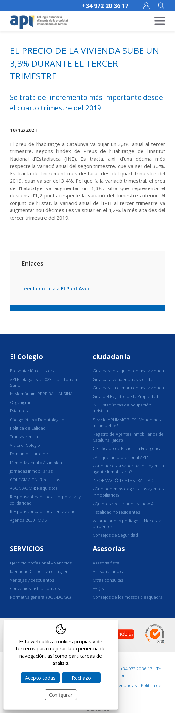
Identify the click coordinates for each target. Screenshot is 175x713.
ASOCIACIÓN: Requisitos (33, 488)
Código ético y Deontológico (37, 420)
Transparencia (24, 437)
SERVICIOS (27, 548)
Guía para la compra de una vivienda (128, 388)
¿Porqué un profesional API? (120, 457)
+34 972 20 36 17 (105, 6)
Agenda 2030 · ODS (28, 520)
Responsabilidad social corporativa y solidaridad (45, 499)
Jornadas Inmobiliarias (31, 471)
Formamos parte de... (30, 454)
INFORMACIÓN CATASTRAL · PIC (123, 480)
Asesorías (109, 548)
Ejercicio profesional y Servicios (41, 563)
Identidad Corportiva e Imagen (39, 571)
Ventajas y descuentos (32, 580)
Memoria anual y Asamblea (36, 462)
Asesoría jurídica (109, 571)
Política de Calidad (28, 428)
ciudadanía (112, 356)
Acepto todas (40, 677)
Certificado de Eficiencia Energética (127, 448)
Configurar (61, 694)
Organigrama (22, 402)
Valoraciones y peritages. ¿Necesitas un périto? (128, 523)
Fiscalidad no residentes (116, 512)
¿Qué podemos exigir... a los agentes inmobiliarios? (128, 492)
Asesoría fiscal (106, 563)
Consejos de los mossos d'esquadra (128, 597)
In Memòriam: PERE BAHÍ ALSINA (41, 394)
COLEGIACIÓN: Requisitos (35, 480)
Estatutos (19, 411)
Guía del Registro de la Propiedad (125, 396)
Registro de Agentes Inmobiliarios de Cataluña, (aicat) (128, 437)
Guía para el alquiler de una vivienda (128, 371)
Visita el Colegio (25, 445)
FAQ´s (98, 588)
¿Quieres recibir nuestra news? (123, 503)
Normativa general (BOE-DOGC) (40, 597)
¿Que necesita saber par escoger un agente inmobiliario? (128, 469)
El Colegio (26, 356)
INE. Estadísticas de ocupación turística (122, 408)
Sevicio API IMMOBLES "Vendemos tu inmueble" (127, 422)
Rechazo (81, 677)
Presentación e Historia (32, 371)
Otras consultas (108, 580)
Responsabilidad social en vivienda (44, 511)
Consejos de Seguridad (115, 535)
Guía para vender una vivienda (122, 379)
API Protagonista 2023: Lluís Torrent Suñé (44, 382)
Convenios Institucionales (35, 588)
